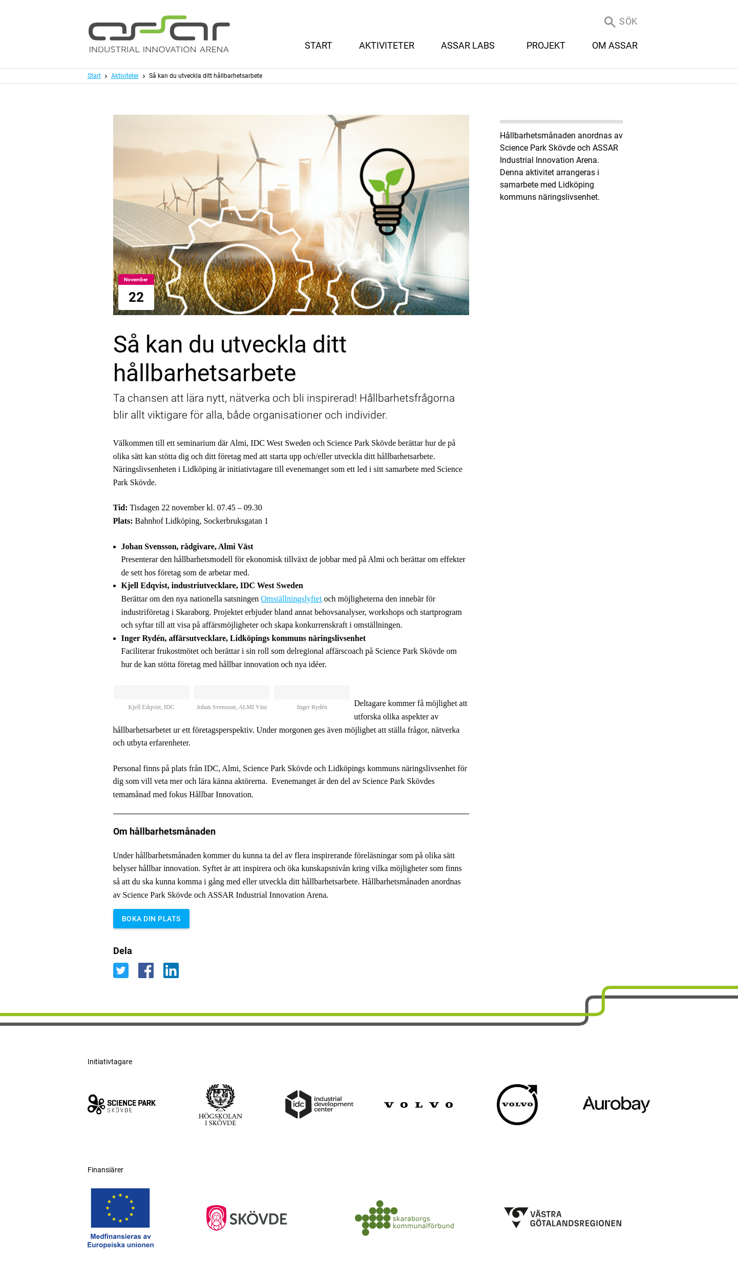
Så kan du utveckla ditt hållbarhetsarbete (205, 75)
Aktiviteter (125, 75)
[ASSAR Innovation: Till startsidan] (159, 34)
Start (94, 75)
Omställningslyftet (291, 598)
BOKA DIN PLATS (151, 919)
